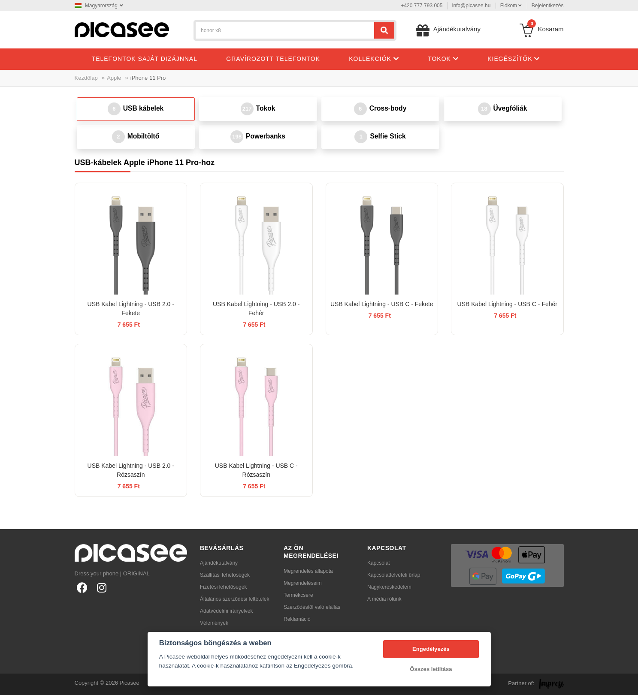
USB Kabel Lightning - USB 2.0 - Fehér (256, 308)
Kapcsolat (378, 563)
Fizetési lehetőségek (223, 587)
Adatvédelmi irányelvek (226, 611)
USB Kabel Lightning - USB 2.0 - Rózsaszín (131, 470)
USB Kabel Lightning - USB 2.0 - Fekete (131, 308)
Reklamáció (297, 619)
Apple (114, 78)
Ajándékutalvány (219, 563)
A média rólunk (384, 599)
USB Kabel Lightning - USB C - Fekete (381, 304)
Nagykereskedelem (389, 587)
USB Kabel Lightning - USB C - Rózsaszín (256, 470)
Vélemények (214, 623)
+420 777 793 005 (421, 6)
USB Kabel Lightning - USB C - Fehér (507, 304)
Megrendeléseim (303, 583)
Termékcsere (298, 595)
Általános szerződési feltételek (234, 599)
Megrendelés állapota (308, 571)
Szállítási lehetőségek (225, 575)
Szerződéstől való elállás (312, 607)
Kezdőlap (86, 78)
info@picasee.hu (471, 6)
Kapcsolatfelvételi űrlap (393, 575)
